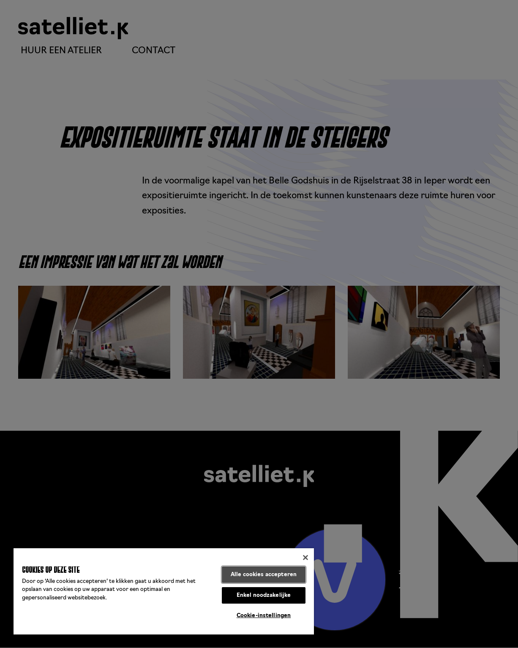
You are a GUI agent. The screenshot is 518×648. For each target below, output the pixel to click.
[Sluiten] (305, 557)
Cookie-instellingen (264, 615)
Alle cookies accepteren (264, 574)
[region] (164, 591)
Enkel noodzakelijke (264, 595)
